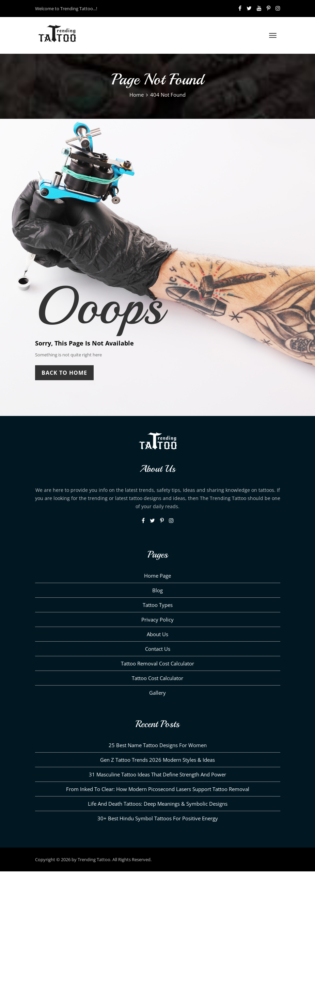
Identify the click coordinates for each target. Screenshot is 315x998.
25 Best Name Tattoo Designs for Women (158, 745)
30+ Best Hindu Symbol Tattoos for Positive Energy (157, 818)
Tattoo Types (158, 604)
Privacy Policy (157, 619)
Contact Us (157, 648)
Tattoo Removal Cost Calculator (157, 663)
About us (157, 634)
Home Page (157, 575)
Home (136, 94)
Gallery (157, 692)
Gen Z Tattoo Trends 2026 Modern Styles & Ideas (157, 759)
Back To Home (64, 372)
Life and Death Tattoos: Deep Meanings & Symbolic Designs (157, 803)
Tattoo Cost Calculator (157, 678)
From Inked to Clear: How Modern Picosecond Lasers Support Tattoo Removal (157, 789)
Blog (157, 590)
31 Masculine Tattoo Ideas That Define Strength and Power (157, 774)
